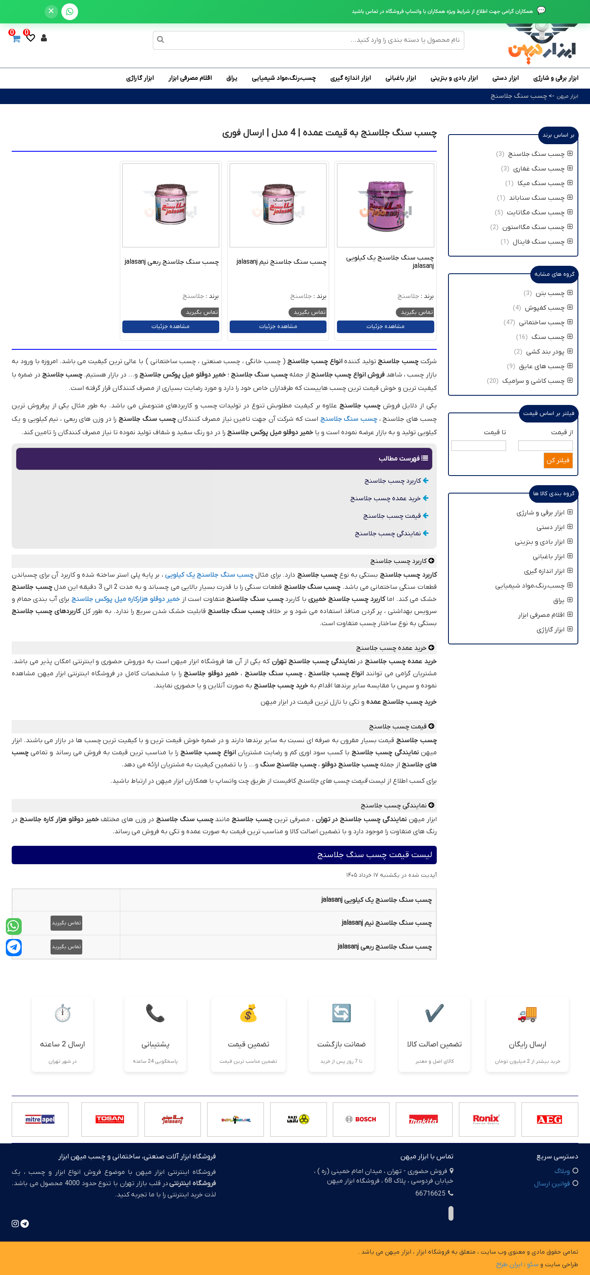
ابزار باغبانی (400, 78)
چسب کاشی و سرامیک (537, 381)
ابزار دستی (505, 78)
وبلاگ (562, 1171)
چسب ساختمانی (546, 322)
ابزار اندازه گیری (350, 78)
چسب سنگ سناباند (541, 198)
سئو (533, 1264)
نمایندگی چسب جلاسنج (391, 533)
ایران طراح (509, 1264)
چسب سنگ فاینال (543, 242)
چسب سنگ (551, 337)
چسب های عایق (545, 366)
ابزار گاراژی (140, 78)
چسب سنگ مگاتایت (540, 213)
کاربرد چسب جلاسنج (396, 481)
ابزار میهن (567, 96)
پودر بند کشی (548, 352)
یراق (231, 78)
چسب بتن (554, 293)
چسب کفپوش (549, 308)
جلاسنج (408, 296)
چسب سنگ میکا (545, 183)
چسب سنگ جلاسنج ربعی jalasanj (172, 262)
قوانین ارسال (552, 1184)
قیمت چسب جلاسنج (395, 516)
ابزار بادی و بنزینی (454, 78)
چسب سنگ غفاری (543, 169)
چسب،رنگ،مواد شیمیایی (284, 78)
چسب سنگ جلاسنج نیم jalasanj (282, 262)
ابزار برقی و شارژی (555, 78)
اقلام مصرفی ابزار (190, 78)
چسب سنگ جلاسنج (519, 96)
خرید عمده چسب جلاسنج (389, 498)
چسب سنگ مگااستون (537, 227)
